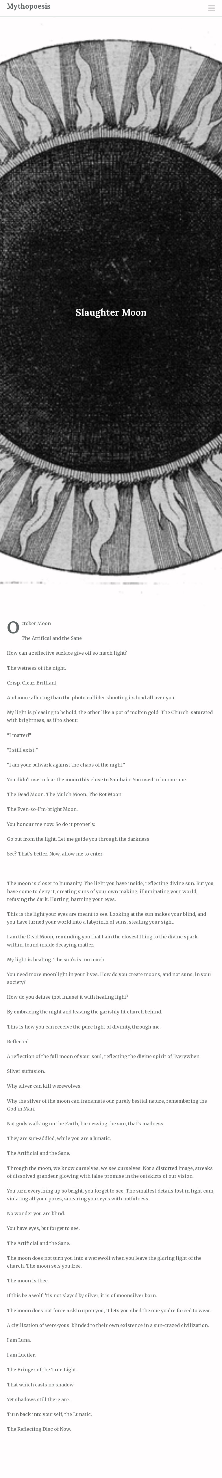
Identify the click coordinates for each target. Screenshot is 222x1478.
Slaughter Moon (111, 312)
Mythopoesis (29, 6)
